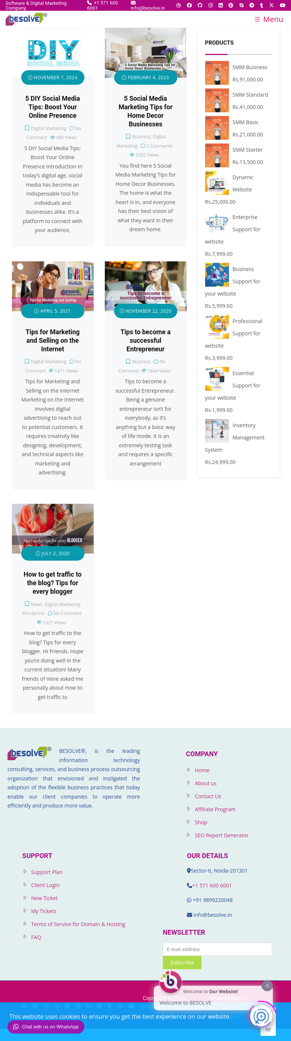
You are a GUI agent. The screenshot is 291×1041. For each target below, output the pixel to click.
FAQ (36, 937)
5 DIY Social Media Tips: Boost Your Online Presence (52, 107)
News (36, 604)
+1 (196, 885)
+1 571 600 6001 (102, 5)
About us (205, 783)
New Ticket (44, 898)
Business (141, 136)
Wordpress (33, 613)
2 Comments (159, 146)
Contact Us (208, 796)
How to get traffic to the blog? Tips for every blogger (53, 583)
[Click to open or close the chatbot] (261, 1014)
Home (202, 770)
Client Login (45, 885)
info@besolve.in (148, 5)
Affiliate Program (215, 809)
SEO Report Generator (222, 835)
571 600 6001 (216, 885)
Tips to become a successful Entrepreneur (145, 340)
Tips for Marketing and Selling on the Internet (53, 340)
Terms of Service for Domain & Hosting (78, 924)
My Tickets (43, 911)
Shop (201, 822)
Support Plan (47, 872)
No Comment (67, 613)
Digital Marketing (48, 128)
